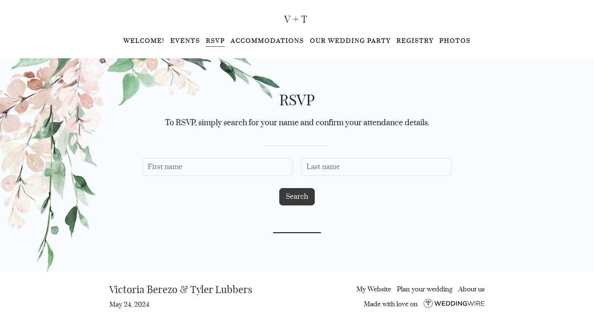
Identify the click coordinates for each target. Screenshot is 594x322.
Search (297, 196)
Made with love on (424, 304)
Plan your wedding (425, 289)
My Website (373, 289)
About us (471, 289)
